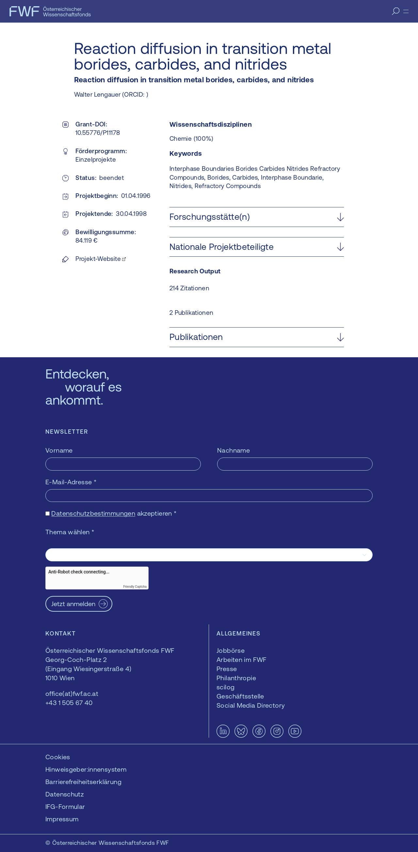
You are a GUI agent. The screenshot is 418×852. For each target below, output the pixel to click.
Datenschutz (64, 794)
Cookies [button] (57, 757)
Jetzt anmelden (73, 603)
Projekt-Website (98, 258)
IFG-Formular (65, 806)
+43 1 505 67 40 (69, 702)
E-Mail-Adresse (71, 482)
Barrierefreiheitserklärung (83, 781)
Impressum (61, 819)
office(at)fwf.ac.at (71, 693)
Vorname (59, 450)
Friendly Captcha (135, 586)
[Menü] (406, 11)
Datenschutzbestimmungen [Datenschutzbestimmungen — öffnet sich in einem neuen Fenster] (93, 513)
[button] (256, 217)
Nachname (233, 450)
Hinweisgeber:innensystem (85, 769)
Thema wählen (69, 532)
